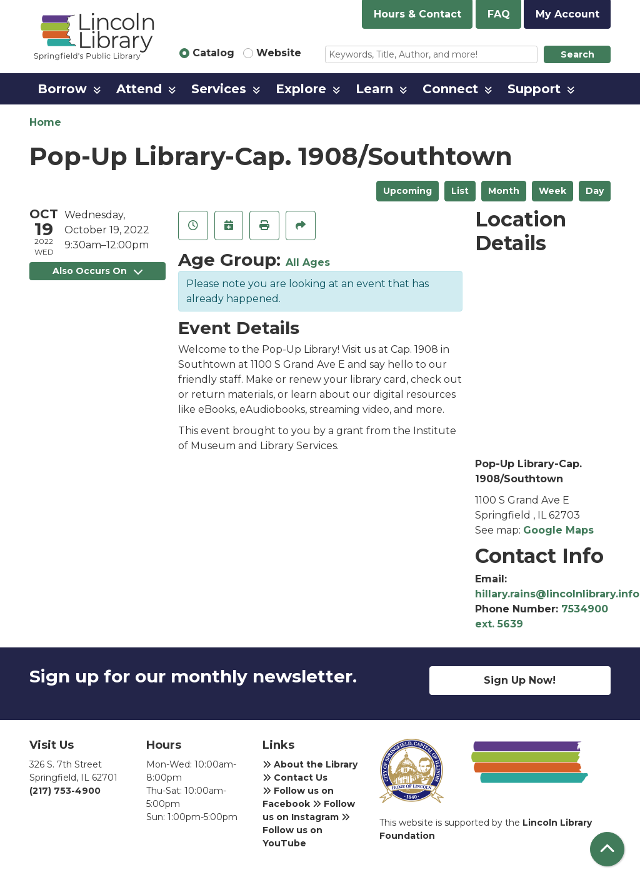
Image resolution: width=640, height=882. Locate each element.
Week (552, 190)
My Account (567, 14)
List (460, 190)
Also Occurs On (97, 270)
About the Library (310, 764)
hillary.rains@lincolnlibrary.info (557, 594)
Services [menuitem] (218, 88)
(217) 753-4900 (65, 790)
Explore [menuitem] (301, 88)
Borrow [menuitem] (62, 88)
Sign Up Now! (520, 680)
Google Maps (558, 530)
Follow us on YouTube (306, 831)
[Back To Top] (607, 849)
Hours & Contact (417, 14)
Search (577, 54)
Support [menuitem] (534, 88)
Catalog (213, 53)
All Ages (308, 262)
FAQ (499, 14)
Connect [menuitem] (450, 88)
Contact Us (295, 777)
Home (45, 122)
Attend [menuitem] (139, 88)
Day (595, 190)
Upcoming (407, 190)
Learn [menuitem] (374, 88)
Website (278, 53)
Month (503, 190)
